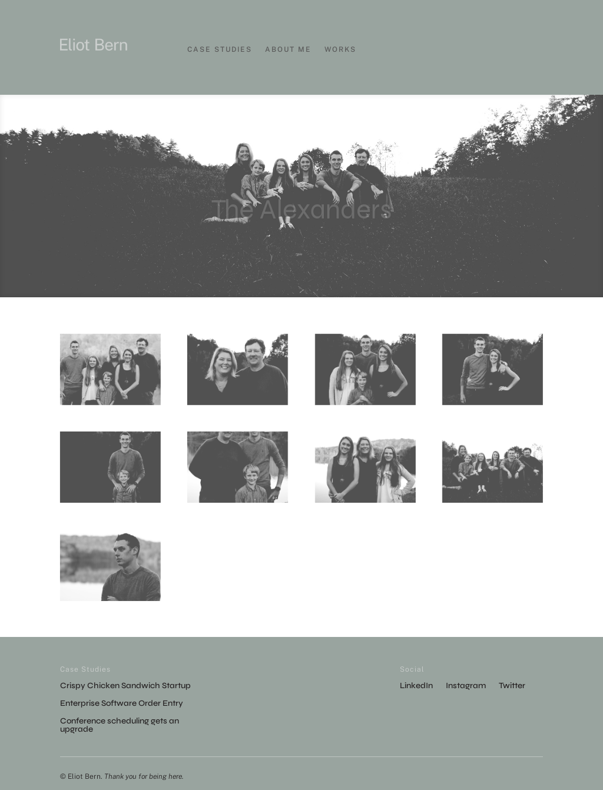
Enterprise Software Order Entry (121, 703)
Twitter (512, 686)
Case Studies (219, 49)
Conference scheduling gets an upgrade (119, 725)
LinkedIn (416, 686)
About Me (288, 49)
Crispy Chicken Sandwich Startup (125, 686)
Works (340, 49)
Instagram (466, 686)
